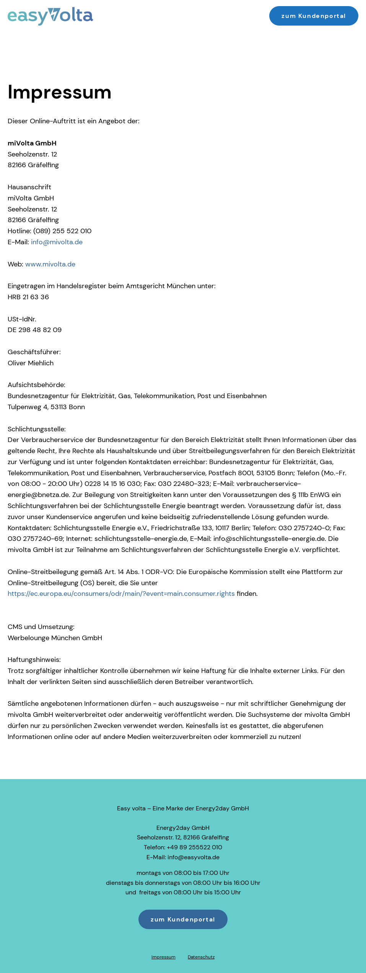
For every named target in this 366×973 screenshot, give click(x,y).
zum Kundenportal (313, 16)
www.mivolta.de (50, 264)
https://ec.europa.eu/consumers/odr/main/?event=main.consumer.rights (121, 593)
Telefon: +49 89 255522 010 (183, 847)
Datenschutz (201, 957)
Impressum (163, 957)
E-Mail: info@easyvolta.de (183, 857)
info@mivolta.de (57, 242)
